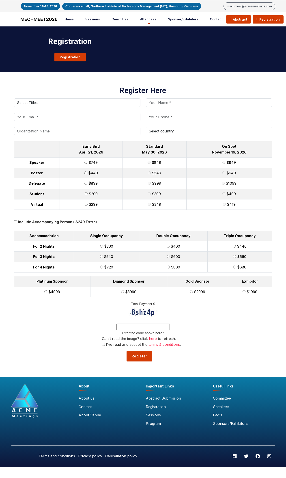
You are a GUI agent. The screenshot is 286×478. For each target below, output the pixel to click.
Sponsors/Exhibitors (230, 424)
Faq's (217, 415)
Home (70, 19)
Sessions (93, 19)
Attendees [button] (149, 19)
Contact (217, 19)
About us (86, 398)
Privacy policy (89, 456)
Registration (269, 19)
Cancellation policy (121, 456)
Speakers (221, 407)
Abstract (239, 19)
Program (153, 424)
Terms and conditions (55, 456)
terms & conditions (164, 344)
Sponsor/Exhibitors (184, 19)
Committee (120, 19)
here (153, 338)
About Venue (90, 415)
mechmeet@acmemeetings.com (249, 6)
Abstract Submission (163, 398)
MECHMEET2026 (39, 19)
